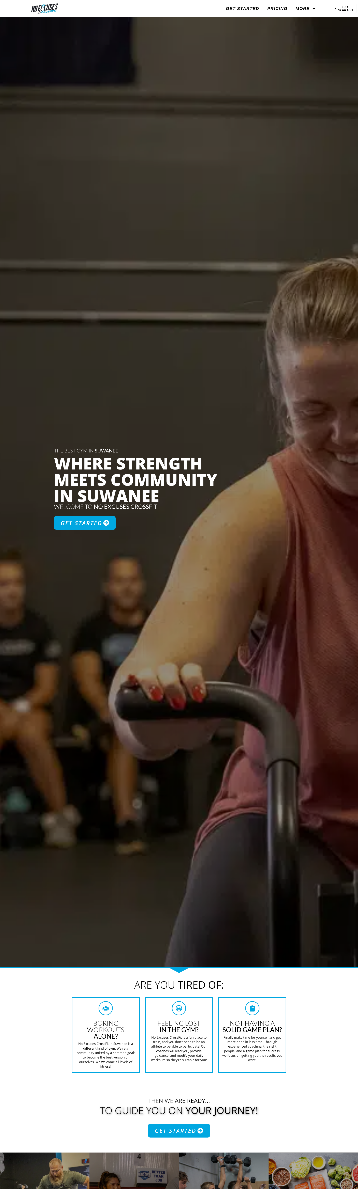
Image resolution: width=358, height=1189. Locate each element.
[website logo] (44, 8)
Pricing (277, 8)
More (306, 8)
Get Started (242, 8)
